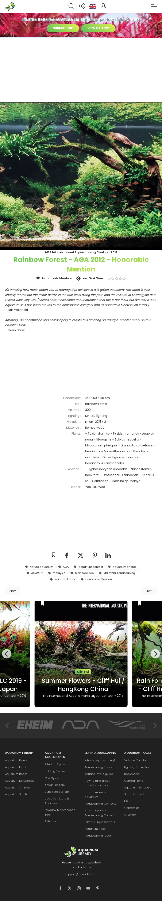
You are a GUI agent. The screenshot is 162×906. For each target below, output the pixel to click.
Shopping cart (134, 794)
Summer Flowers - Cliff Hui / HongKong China (83, 685)
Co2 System (53, 778)
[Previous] (6, 653)
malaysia (59, 573)
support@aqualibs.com (81, 874)
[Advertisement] (81, 70)
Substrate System (57, 792)
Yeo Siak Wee (93, 278)
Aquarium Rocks (16, 774)
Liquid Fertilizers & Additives (57, 801)
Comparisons (133, 781)
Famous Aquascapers (100, 822)
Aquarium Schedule (137, 787)
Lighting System (55, 771)
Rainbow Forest (65, 579)
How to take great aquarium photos (97, 783)
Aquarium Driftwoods (19, 781)
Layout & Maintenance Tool (60, 812)
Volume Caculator (137, 760)
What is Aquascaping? (100, 760)
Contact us (131, 808)
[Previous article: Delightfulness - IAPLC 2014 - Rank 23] (12, 591)
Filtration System (56, 764)
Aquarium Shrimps (17, 787)
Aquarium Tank (55, 785)
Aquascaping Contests (100, 804)
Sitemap (130, 815)
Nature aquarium (41, 567)
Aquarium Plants (16, 760)
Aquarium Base (95, 829)
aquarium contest (90, 567)
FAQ (127, 801)
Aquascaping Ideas (98, 836)
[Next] (155, 653)
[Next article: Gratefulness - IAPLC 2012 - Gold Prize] (149, 591)
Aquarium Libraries (11, 6)
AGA (66, 567)
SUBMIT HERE (63, 28)
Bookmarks (131, 774)
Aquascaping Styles (98, 767)
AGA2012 (37, 573)
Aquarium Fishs (15, 767)
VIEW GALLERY (98, 28)
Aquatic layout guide (99, 774)
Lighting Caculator (136, 767)
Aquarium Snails (16, 794)
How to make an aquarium (96, 794)
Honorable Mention (98, 579)
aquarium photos (124, 567)
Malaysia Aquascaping (119, 573)
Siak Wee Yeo (84, 573)
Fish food (51, 821)
